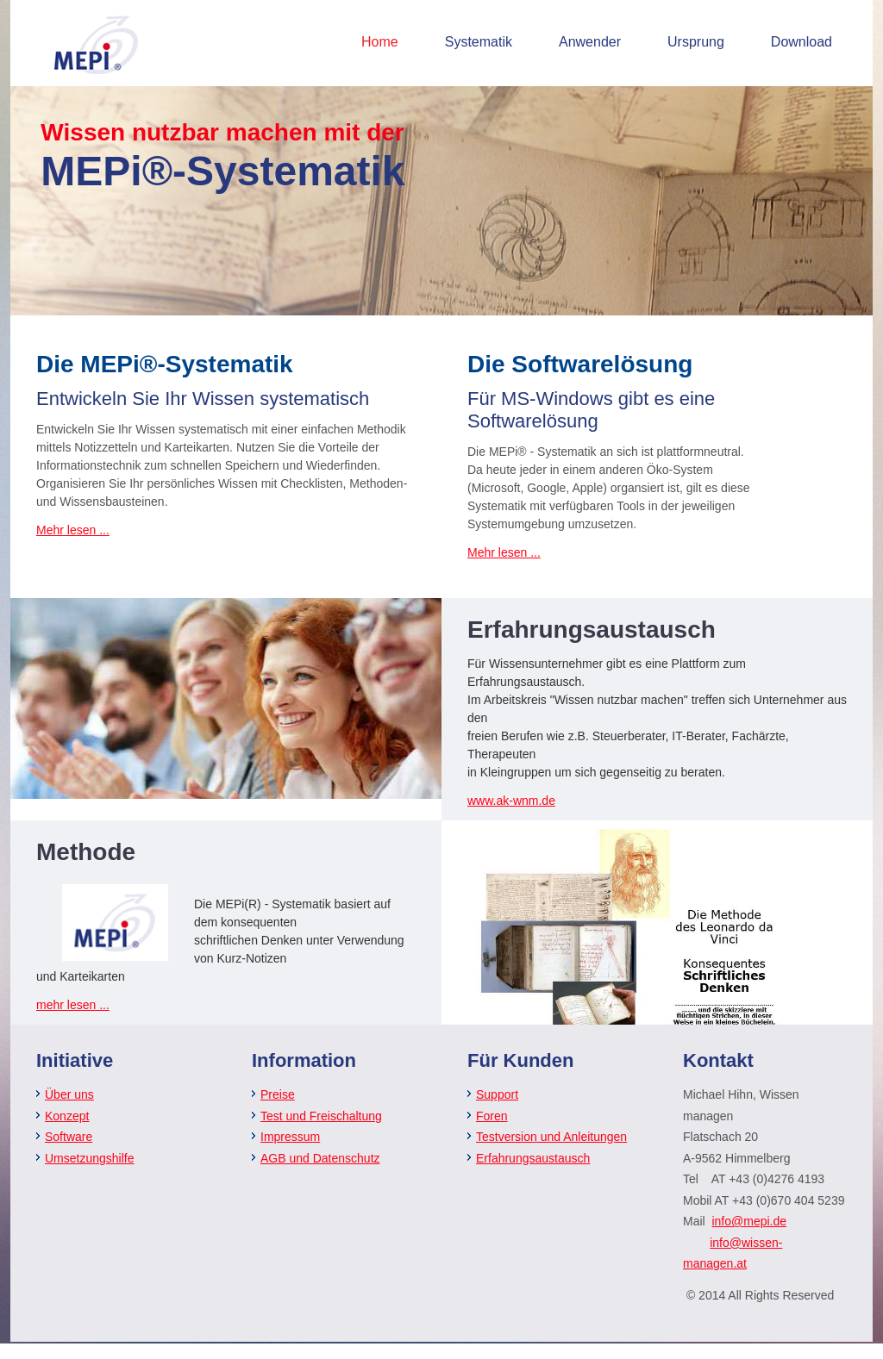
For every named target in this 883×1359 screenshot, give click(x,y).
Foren (492, 1116)
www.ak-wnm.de (511, 800)
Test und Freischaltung (321, 1116)
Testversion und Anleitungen (551, 1137)
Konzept (67, 1116)
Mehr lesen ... (73, 530)
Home (379, 41)
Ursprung (695, 41)
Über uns (69, 1094)
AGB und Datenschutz (320, 1158)
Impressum (290, 1137)
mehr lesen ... (73, 1005)
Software (68, 1137)
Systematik (478, 41)
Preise (277, 1094)
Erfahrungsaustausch (533, 1158)
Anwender (590, 41)
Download (801, 41)
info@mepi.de (748, 1221)
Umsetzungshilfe (90, 1158)
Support (497, 1094)
